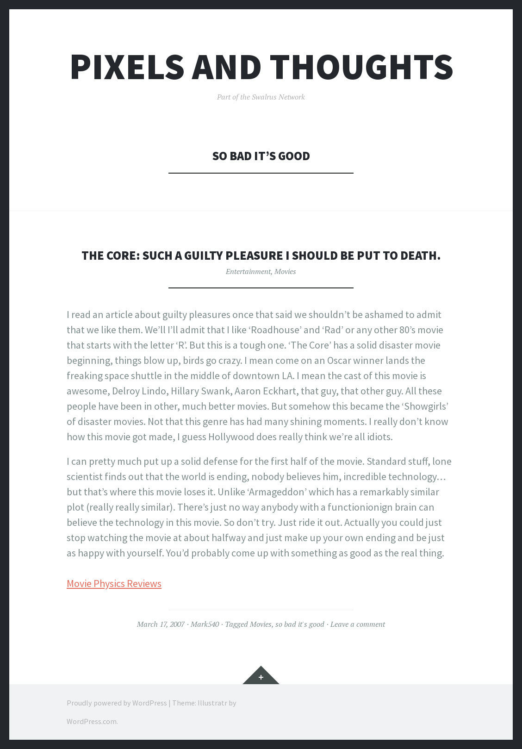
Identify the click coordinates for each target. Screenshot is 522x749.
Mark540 (205, 624)
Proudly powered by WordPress (117, 702)
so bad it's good (299, 624)
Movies (285, 271)
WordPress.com (92, 721)
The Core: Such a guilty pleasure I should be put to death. (261, 255)
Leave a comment (357, 624)
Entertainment (248, 271)
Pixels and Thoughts (261, 66)
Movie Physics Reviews (114, 583)
